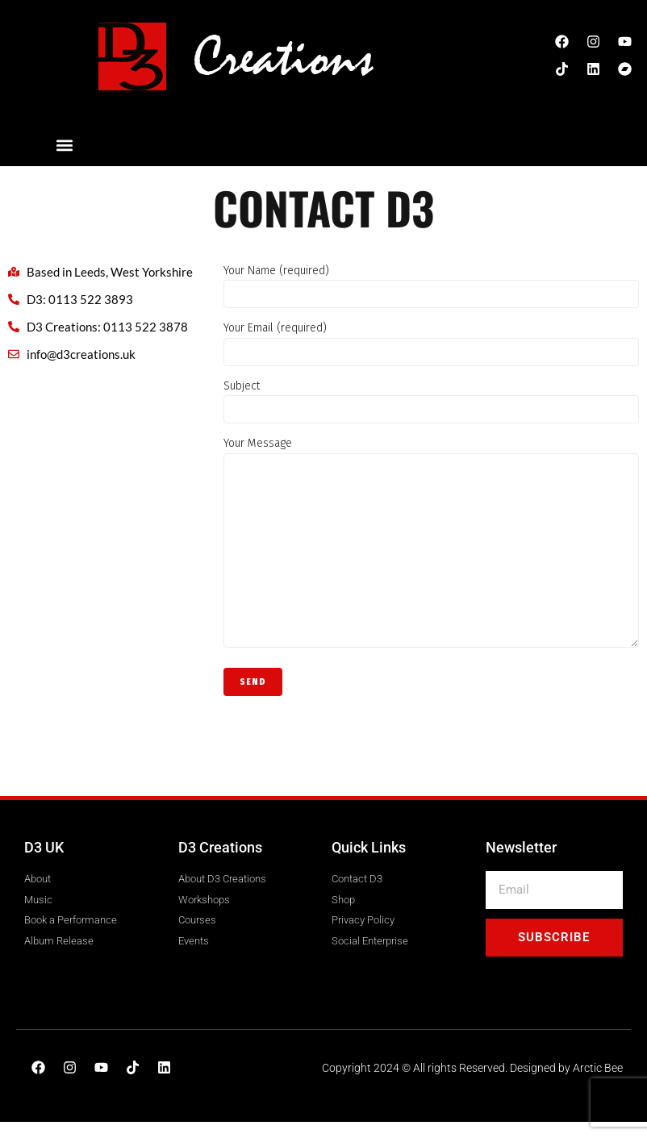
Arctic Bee (598, 1067)
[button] (65, 144)
